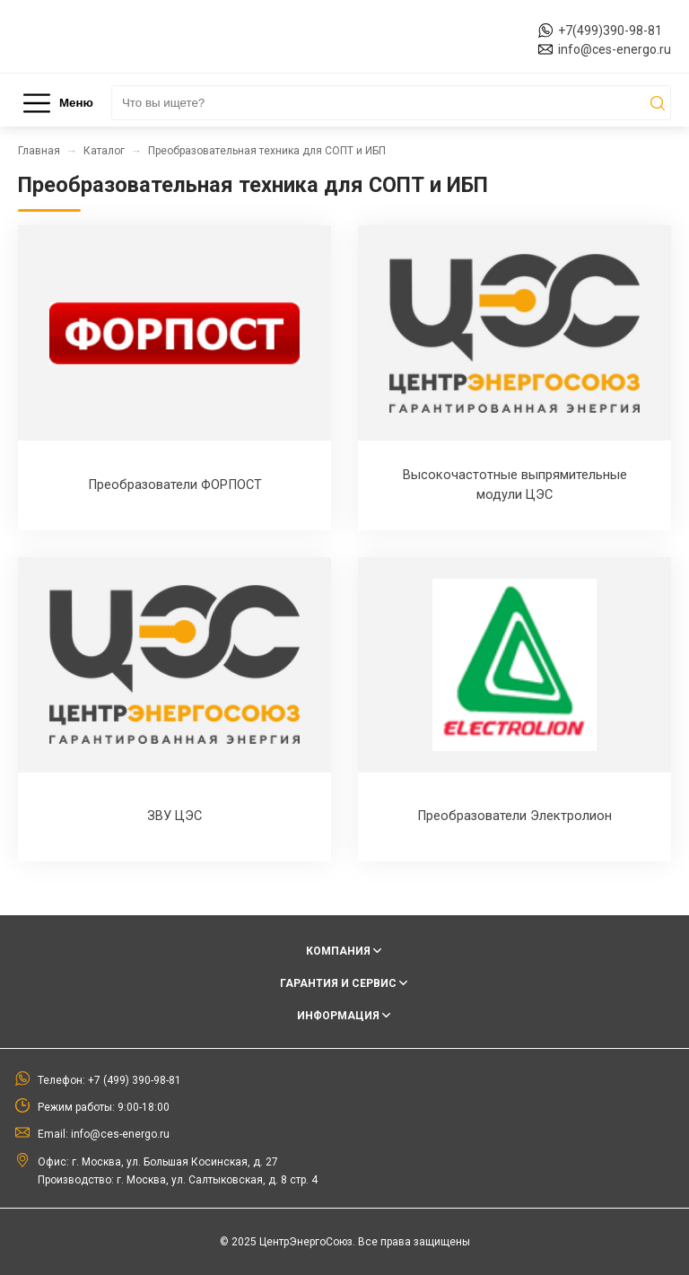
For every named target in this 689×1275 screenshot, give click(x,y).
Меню (58, 103)
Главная (39, 150)
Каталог (104, 150)
